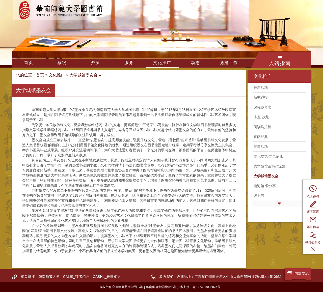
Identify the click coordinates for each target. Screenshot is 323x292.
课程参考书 (262, 107)
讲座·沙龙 (261, 117)
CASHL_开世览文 (107, 277)
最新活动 (261, 87)
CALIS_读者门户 (76, 277)
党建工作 (229, 63)
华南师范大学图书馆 (62, 10)
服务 (128, 63)
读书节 (259, 196)
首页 (28, 63)
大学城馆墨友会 (83, 75)
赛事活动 (261, 146)
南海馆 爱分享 (265, 186)
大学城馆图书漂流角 (269, 166)
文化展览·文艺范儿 (268, 156)
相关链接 (28, 277)
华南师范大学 (49, 277)
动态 (195, 63)
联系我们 (166, 277)
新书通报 (261, 97)
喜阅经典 (261, 137)
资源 (95, 63)
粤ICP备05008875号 (206, 287)
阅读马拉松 (262, 127)
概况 (62, 63)
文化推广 (162, 63)
